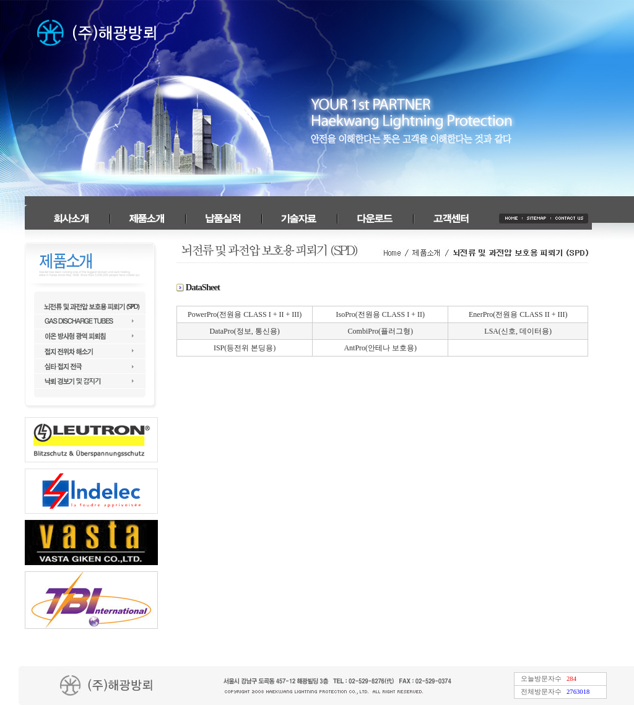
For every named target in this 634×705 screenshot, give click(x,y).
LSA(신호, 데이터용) (518, 331)
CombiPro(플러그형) (380, 331)
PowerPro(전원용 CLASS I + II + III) (245, 314)
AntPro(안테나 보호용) (380, 348)
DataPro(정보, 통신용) (244, 331)
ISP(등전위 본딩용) (245, 348)
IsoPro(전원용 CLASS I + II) (380, 314)
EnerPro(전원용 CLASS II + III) (518, 314)
